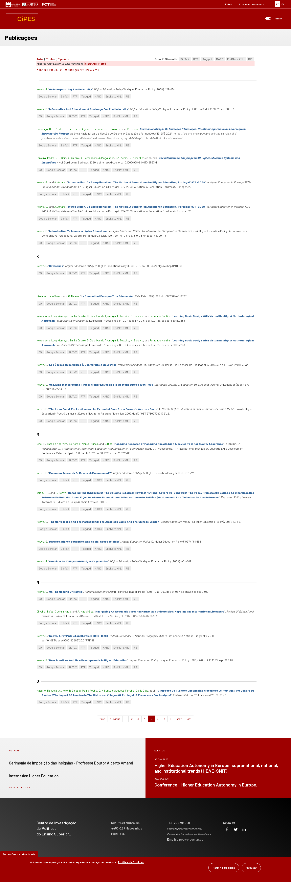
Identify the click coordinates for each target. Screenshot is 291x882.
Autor (40, 59)
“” (70, 89)
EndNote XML (235, 59)
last (189, 719)
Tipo (60, 59)
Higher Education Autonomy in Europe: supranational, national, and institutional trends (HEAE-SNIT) (216, 768)
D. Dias (91, 316)
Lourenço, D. (43, 129)
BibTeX (184, 59)
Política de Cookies (131, 862)
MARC (219, 59)
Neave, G (41, 89)
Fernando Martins (160, 316)
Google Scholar (47, 96)
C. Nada (57, 129)
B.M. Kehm (121, 158)
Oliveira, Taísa (45, 611)
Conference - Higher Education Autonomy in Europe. (205, 784)
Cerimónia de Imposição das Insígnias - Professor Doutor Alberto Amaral (71, 763)
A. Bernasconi (89, 158)
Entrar (229, 4)
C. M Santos (106, 690)
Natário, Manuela (46, 690)
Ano (66, 59)
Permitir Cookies (224, 867)
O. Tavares (114, 129)
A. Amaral (73, 158)
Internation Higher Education (34, 775)
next (179, 719)
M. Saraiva (137, 316)
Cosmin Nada (63, 611)
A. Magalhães (106, 158)
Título (50, 59)
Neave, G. (42, 182)
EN (282, 4)
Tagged (207, 59)
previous (115, 719)
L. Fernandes (98, 129)
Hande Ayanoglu (106, 316)
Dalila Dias (142, 690)
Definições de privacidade (19, 854)
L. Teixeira (123, 316)
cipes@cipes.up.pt (190, 839)
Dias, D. (40, 443)
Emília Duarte (78, 316)
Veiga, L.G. (42, 492)
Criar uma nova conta (251, 4)
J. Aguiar (84, 129)
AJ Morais (74, 443)
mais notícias (20, 787)
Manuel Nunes (90, 443)
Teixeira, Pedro (45, 158)
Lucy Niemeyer (59, 316)
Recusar (251, 867)
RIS (250, 59)
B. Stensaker (136, 158)
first (102, 719)
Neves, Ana (43, 316)
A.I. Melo (63, 690)
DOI (40, 116)
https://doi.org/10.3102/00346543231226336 (129, 616)
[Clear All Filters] (95, 63)
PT (277, 4)
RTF (195, 59)
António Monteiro (57, 443)
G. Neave (73, 296)
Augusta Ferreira (124, 690)
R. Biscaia (133, 129)
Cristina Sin (71, 129)
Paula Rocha (89, 690)
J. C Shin (61, 158)
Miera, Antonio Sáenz (49, 296)
